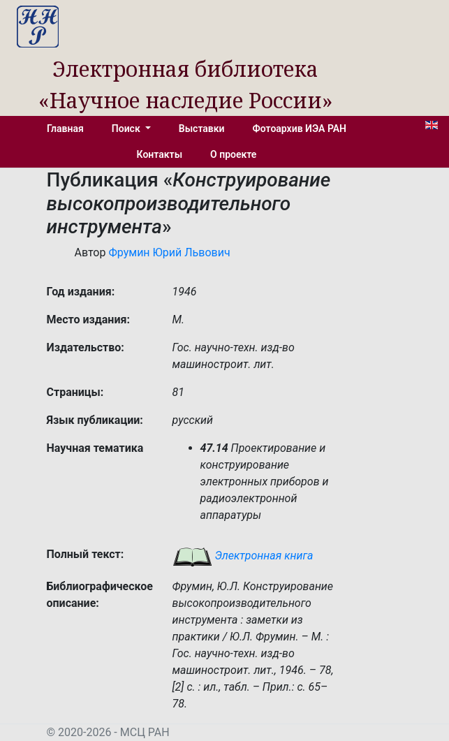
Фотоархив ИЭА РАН (300, 128)
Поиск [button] (127, 128)
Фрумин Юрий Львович (169, 252)
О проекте (233, 154)
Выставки (202, 128)
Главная (65, 128)
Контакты (159, 154)
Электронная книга (243, 555)
